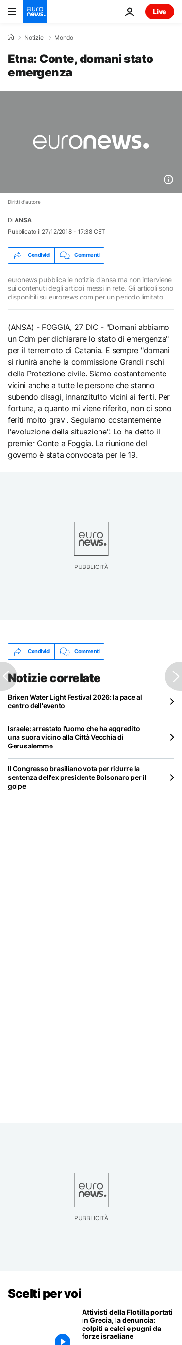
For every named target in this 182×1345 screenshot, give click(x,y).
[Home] (11, 37)
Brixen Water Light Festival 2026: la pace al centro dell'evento (75, 701)
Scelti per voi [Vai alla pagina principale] (44, 1293)
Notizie (34, 38)
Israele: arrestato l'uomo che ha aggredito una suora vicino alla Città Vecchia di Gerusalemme (74, 737)
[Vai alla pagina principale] (35, 11)
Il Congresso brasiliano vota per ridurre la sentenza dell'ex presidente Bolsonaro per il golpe (77, 777)
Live (159, 11)
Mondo (63, 38)
